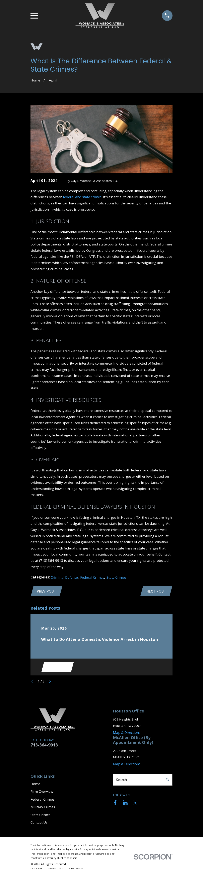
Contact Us (39, 823)
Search (121, 780)
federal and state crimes (82, 197)
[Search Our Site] (167, 780)
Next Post (156, 591)
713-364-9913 (44, 746)
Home (35, 785)
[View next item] (50, 682)
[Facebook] (115, 803)
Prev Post (47, 591)
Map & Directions (126, 733)
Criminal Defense (64, 577)
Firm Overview (41, 792)
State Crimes (116, 577)
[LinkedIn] (125, 803)
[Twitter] (135, 803)
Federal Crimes (92, 577)
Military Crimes (42, 808)
